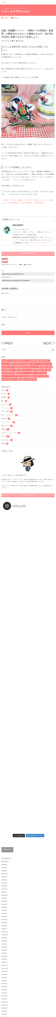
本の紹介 (5, 419)
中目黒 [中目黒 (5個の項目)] (19, 370)
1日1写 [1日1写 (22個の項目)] (20, 360)
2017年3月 (4, 820)
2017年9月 (4, 802)
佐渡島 (5, 258)
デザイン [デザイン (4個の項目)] (41, 376)
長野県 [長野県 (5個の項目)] (8, 373)
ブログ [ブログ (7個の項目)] (13, 367)
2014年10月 (4, 890)
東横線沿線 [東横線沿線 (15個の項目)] (34, 360)
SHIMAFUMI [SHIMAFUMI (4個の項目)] (5, 379)
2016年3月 (4, 857)
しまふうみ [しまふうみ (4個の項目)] (14, 379)
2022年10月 (4, 701)
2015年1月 (4, 887)
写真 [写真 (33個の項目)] (15, 360)
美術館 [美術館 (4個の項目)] (18, 373)
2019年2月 (4, 753)
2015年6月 (4, 884)
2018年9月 (4, 765)
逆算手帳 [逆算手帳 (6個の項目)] (4, 370)
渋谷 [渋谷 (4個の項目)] (47, 376)
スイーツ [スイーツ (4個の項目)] (35, 373)
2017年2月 (4, 823)
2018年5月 (4, 777)
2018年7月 (4, 771)
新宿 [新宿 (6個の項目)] (41, 367)
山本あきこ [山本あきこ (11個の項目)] (46, 360)
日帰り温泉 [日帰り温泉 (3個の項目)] (33, 379)
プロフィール (5, 974)
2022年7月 (4, 704)
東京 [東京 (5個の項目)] (35, 370)
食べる (4, 390)
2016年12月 (4, 829)
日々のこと (6, 404)
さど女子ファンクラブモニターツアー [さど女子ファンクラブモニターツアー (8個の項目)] (40, 363)
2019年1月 (4, 756)
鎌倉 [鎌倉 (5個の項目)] (13, 373)
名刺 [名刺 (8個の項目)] (3, 367)
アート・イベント (8, 422)
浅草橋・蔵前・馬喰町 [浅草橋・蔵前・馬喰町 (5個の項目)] (44, 370)
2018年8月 (4, 768)
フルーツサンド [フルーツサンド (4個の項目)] (26, 373)
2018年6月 (4, 774)
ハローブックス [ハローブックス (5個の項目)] (27, 370)
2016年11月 (4, 832)
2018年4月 (4, 781)
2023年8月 (4, 692)
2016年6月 (4, 848)
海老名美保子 (20, 41)
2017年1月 (4, 826)
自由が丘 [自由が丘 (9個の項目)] (22, 363)
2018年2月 (4, 787)
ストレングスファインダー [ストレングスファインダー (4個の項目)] (9, 376)
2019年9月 (4, 732)
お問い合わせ (7, 677)
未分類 (4, 444)
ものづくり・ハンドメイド (10, 433)
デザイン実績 (7, 412)
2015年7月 (4, 881)
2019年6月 (4, 741)
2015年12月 (4, 866)
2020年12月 (4, 722)
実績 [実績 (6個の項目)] (50, 367)
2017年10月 (4, 799)
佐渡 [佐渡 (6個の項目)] (46, 367)
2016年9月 (4, 838)
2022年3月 (4, 716)
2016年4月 (4, 854)
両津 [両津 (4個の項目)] (20, 379)
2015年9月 (4, 875)
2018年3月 (4, 784)
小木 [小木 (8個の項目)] (8, 367)
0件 (14, 41)
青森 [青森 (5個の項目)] (3, 373)
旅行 (4, 401)
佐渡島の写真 (5, 977)
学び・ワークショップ (9, 415)
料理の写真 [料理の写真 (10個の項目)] (15, 363)
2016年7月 (4, 845)
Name (4, 309)
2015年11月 (4, 869)
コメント (16, 264)
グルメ (5, 436)
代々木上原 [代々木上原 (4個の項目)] (43, 373)
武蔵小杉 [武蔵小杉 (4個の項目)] (34, 376)
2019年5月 (4, 744)
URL (4, 324)
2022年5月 (4, 710)
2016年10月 (4, 835)
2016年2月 (4, 860)
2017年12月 (4, 793)
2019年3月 (4, 750)
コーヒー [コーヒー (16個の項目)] (26, 360)
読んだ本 (5, 394)
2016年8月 (4, 842)
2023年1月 (4, 698)
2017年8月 (4, 805)
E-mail (5, 317)
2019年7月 (4, 738)
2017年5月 (4, 814)
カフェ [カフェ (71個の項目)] (10, 360)
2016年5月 (4, 851)
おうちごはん (7, 440)
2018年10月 (4, 762)
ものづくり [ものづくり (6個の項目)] (12, 370)
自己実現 (5, 397)
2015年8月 (4, 878)
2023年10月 (4, 689)
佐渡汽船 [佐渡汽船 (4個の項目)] (27, 376)
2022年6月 (4, 707)
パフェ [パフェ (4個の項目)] (21, 376)
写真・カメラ (7, 426)
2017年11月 (4, 796)
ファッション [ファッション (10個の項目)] (6, 363)
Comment (5, 293)
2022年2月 (4, 719)
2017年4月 (4, 817)
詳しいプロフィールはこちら (39, 243)
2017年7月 (4, 808)
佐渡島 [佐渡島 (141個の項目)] (4, 360)
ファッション (7, 408)
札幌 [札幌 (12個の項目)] (40, 360)
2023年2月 (4, 695)
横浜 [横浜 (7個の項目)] (18, 367)
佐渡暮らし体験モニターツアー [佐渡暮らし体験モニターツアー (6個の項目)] (29, 367)
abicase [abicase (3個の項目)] (26, 379)
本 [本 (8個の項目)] (27, 363)
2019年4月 (4, 747)
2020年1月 (4, 729)
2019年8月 (4, 735)
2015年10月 (4, 872)
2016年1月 (4, 863)
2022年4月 (4, 713)
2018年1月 (4, 790)
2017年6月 (4, 811)
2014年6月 (4, 893)
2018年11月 (4, 759)
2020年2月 (4, 726)
